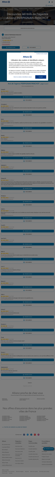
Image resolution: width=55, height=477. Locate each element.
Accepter (41, 77)
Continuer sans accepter (41, 53)
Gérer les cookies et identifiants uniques (23, 77)
